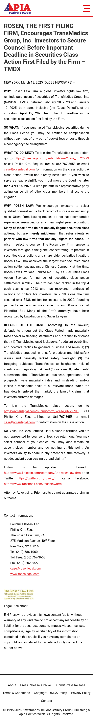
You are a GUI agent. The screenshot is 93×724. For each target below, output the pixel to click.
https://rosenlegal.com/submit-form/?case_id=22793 (51, 158)
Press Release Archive (35, 685)
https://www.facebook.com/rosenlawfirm (33, 484)
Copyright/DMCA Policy (50, 693)
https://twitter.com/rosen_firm (38, 478)
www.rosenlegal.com (24, 574)
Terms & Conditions (16, 693)
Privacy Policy (81, 693)
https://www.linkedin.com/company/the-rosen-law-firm (42, 473)
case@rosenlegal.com (19, 169)
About (12, 685)
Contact (46, 701)
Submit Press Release (70, 685)
